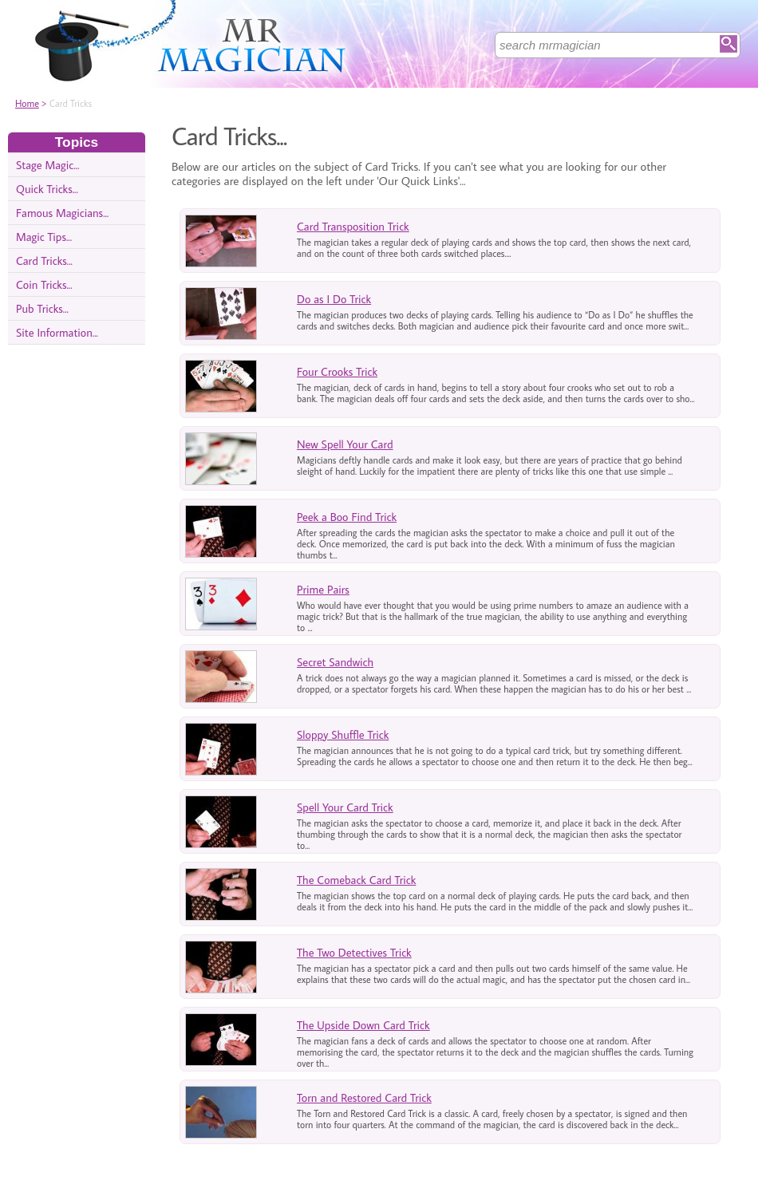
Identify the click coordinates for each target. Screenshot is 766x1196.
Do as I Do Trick (334, 298)
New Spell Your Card (345, 444)
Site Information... (57, 332)
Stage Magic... (47, 164)
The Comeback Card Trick (356, 879)
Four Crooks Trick (337, 371)
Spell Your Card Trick (345, 807)
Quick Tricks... (47, 188)
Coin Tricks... (44, 284)
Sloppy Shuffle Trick (343, 734)
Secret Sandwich (335, 661)
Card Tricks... (44, 260)
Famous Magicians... (62, 212)
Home (27, 103)
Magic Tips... (44, 236)
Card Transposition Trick (353, 226)
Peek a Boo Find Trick (347, 516)
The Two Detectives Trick (354, 952)
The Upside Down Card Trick (363, 1024)
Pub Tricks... (42, 308)
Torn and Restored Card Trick (364, 1097)
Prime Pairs (323, 589)
